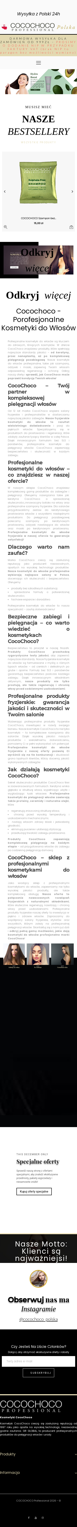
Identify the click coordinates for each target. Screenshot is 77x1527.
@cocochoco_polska (39, 1319)
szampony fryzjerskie (39, 506)
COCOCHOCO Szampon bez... (38, 218)
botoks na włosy (52, 502)
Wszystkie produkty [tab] (38, 142)
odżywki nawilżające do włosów (47, 525)
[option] (38, 81)
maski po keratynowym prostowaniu (42, 528)
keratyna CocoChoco (24, 499)
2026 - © (55, 1500)
